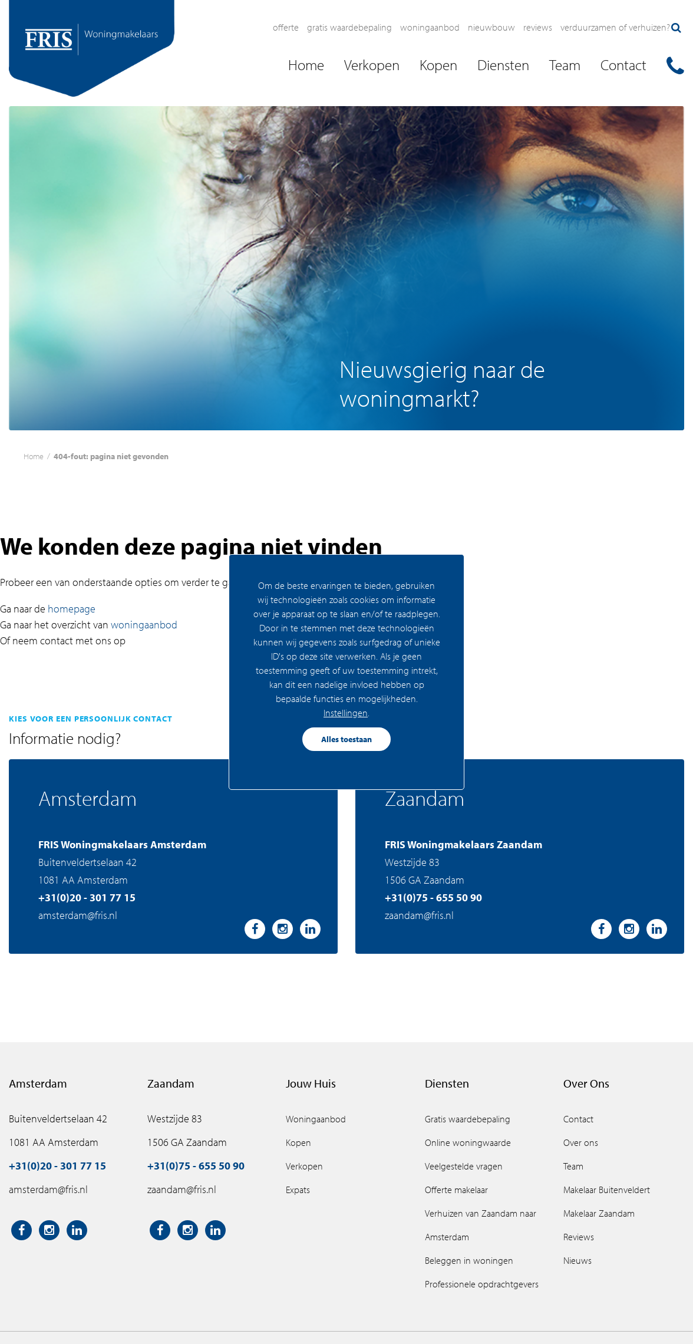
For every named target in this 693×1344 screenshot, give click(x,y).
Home (34, 456)
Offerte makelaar (456, 1189)
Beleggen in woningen (469, 1260)
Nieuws (577, 1260)
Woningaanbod (430, 27)
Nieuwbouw (491, 27)
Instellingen (346, 713)
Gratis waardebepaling (349, 27)
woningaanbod (144, 624)
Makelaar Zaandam (599, 1213)
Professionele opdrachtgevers (482, 1284)
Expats (298, 1189)
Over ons (580, 1142)
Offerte (286, 27)
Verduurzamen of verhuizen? (615, 27)
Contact (578, 1119)
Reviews (537, 27)
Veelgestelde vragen (464, 1166)
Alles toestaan (346, 739)
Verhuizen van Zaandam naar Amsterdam (480, 1225)
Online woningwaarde (468, 1142)
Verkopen (304, 1166)
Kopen (298, 1142)
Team (573, 1166)
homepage (71, 608)
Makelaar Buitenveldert (606, 1189)
